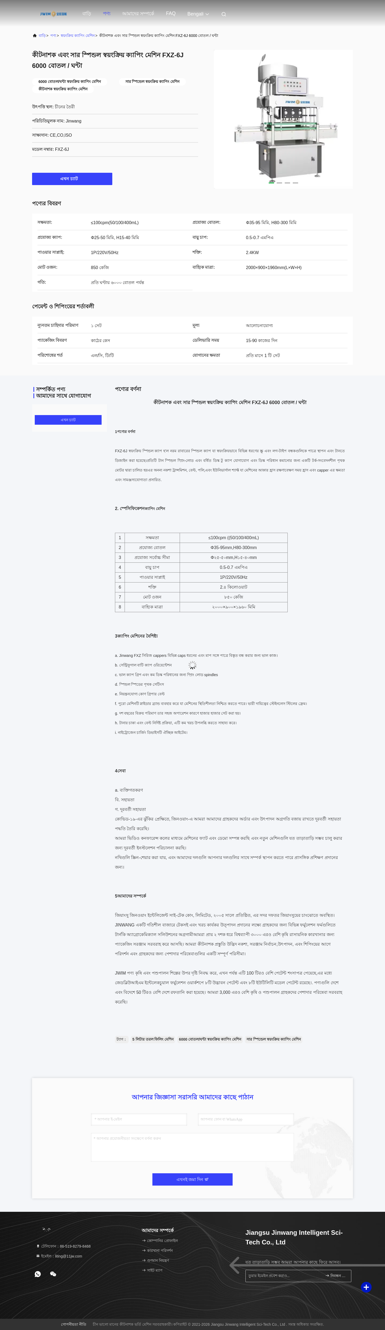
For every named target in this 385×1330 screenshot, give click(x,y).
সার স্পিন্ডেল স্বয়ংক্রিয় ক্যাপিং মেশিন (274, 1039)
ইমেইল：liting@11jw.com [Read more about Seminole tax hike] (59, 1256)
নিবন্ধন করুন (336, 1275)
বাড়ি (86, 13)
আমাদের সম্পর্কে (138, 13)
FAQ (171, 13)
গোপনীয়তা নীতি (73, 1324)
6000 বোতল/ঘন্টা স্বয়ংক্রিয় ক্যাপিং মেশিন (210, 1039)
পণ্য (106, 13)
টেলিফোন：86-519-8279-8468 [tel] (63, 1246)
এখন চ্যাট (72, 178)
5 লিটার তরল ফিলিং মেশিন (153, 1039)
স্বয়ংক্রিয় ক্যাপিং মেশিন (78, 35)
